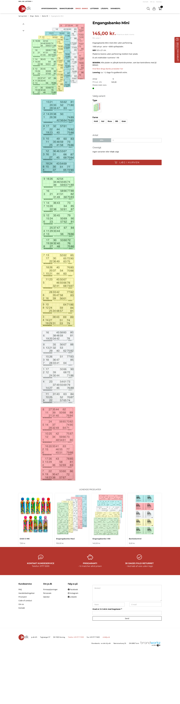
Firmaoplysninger (50, 589)
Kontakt (145, 2)
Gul (102, 121)
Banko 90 (45, 16)
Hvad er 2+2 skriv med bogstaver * (107, 609)
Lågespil (104, 8)
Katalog (159, 2)
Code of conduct (25, 600)
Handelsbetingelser (27, 593)
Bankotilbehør (66, 8)
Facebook (73, 589)
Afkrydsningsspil (49, 8)
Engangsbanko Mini (57, 16)
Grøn (124, 121)
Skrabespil (115, 8)
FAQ (20, 589)
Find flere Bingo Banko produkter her (108, 69)
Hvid (96, 121)
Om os (152, 2)
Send (127, 618)
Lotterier (94, 8)
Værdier (46, 597)
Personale (47, 593)
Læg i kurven (127, 162)
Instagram (73, 593)
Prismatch (23, 597)
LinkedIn (72, 597)
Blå (116, 121)
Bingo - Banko (82, 8)
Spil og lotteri (23, 16)
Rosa (110, 121)
